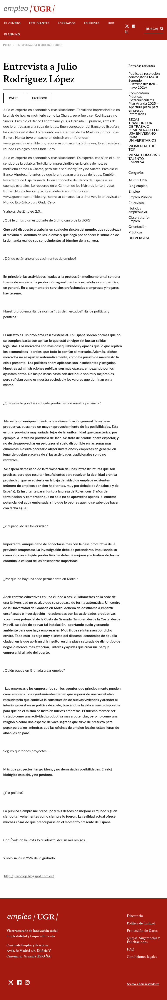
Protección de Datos (142, 930)
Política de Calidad (141, 923)
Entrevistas (137, 202)
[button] (127, 25)
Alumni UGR (138, 180)
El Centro (12, 23)
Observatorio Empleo (139, 219)
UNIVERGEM (139, 238)
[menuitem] (12, 23)
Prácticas (135, 232)
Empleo (134, 191)
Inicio (7, 44)
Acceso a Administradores (143, 984)
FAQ (130, 949)
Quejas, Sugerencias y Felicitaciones (143, 940)
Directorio (135, 915)
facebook (39, 98)
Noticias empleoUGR (138, 210)
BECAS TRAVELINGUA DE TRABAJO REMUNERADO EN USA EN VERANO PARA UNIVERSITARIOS (144, 129)
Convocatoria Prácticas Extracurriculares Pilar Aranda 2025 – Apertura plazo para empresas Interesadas (144, 103)
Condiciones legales (142, 956)
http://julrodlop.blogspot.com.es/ (29, 876)
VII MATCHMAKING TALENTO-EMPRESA (144, 158)
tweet (13, 98)
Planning (12, 34)
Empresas (92, 23)
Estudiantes (39, 23)
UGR (111, 23)
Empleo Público (140, 197)
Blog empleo (138, 185)
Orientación (138, 226)
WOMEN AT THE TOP (142, 147)
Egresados (67, 23)
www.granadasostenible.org (24, 143)
